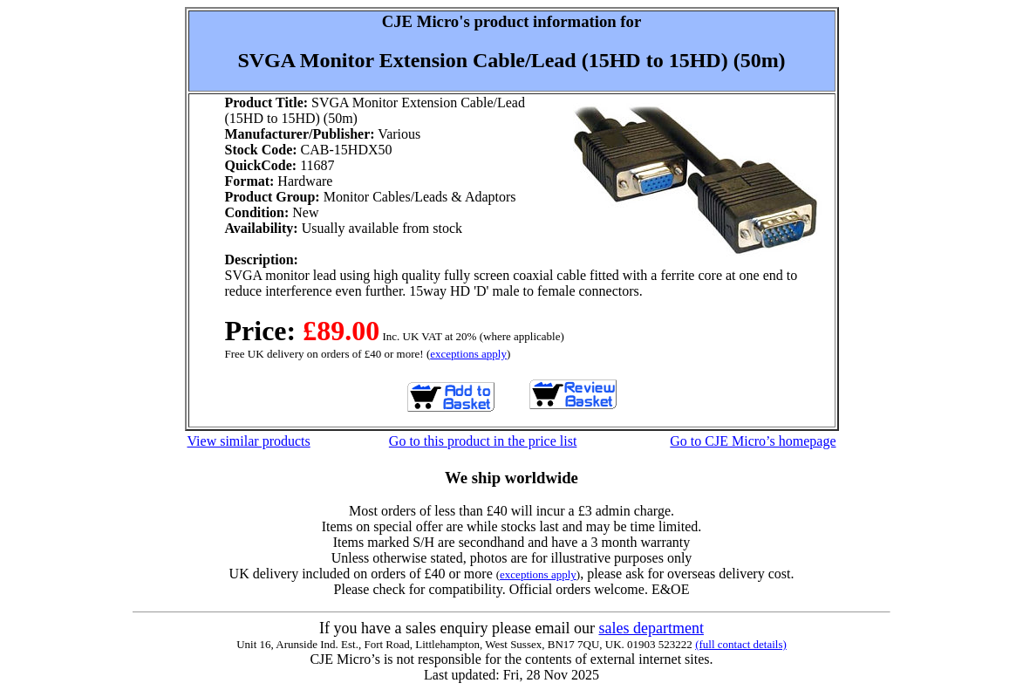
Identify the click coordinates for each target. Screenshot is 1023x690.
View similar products (249, 441)
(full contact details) (741, 644)
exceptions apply (468, 353)
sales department (650, 628)
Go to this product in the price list (483, 441)
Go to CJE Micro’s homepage (752, 441)
